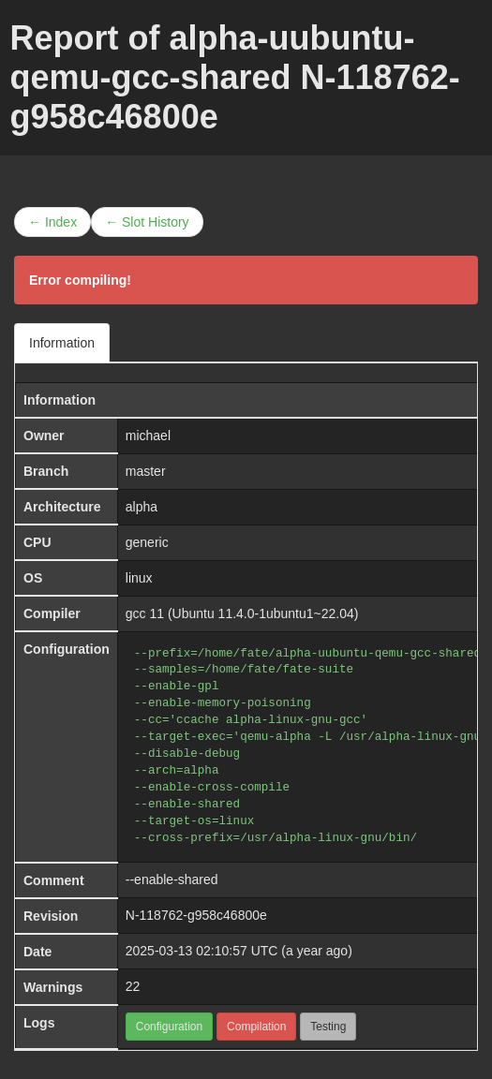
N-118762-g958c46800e (196, 915)
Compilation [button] (256, 1026)
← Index (52, 221)
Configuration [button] (169, 1026)
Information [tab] (62, 342)
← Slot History (146, 221)
